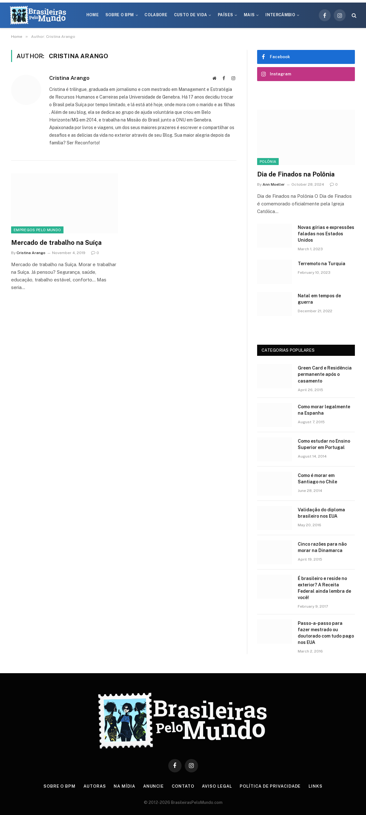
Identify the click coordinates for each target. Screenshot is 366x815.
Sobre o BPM (119, 15)
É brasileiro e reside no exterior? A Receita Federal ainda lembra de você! (324, 588)
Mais (249, 15)
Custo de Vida (190, 15)
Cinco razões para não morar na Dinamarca (322, 547)
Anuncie (153, 786)
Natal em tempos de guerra (319, 299)
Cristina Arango (69, 78)
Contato (183, 786)
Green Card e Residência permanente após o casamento (325, 374)
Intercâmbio (280, 15)
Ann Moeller (274, 184)
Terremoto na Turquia (321, 263)
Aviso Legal (217, 786)
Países (225, 15)
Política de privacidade (270, 786)
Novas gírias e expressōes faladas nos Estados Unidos (326, 234)
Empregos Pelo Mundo (37, 230)
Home (92, 15)
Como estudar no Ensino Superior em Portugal (324, 444)
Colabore (155, 15)
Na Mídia (124, 786)
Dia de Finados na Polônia (296, 174)
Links (316, 786)
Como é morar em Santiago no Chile (317, 478)
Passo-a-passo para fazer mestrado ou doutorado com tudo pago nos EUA (326, 633)
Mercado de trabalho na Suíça (56, 242)
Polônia (268, 161)
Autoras (94, 786)
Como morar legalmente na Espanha (324, 410)
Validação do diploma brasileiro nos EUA (321, 513)
